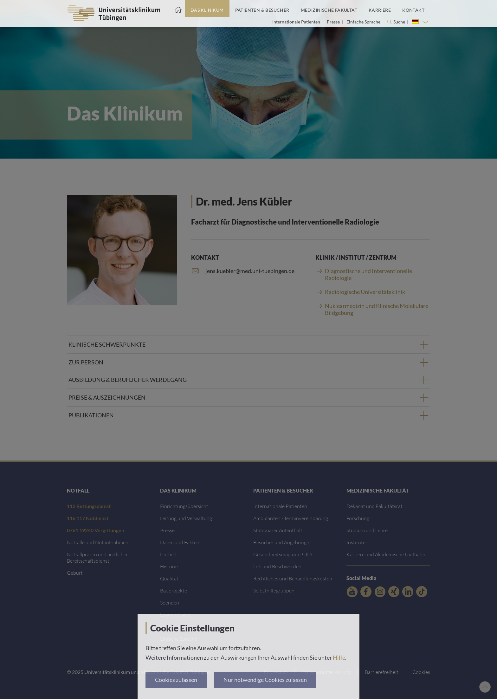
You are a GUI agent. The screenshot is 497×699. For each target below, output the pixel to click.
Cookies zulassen (176, 679)
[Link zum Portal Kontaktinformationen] (413, 8)
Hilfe (339, 657)
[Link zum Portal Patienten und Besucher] (262, 8)
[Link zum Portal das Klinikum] (207, 8)
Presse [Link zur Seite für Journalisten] (334, 21)
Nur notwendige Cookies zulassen (265, 679)
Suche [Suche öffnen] (399, 21)
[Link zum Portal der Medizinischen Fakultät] (329, 8)
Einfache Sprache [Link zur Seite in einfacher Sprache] (363, 21)
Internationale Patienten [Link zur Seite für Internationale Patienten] (296, 21)
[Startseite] (178, 8)
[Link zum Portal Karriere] (380, 8)
